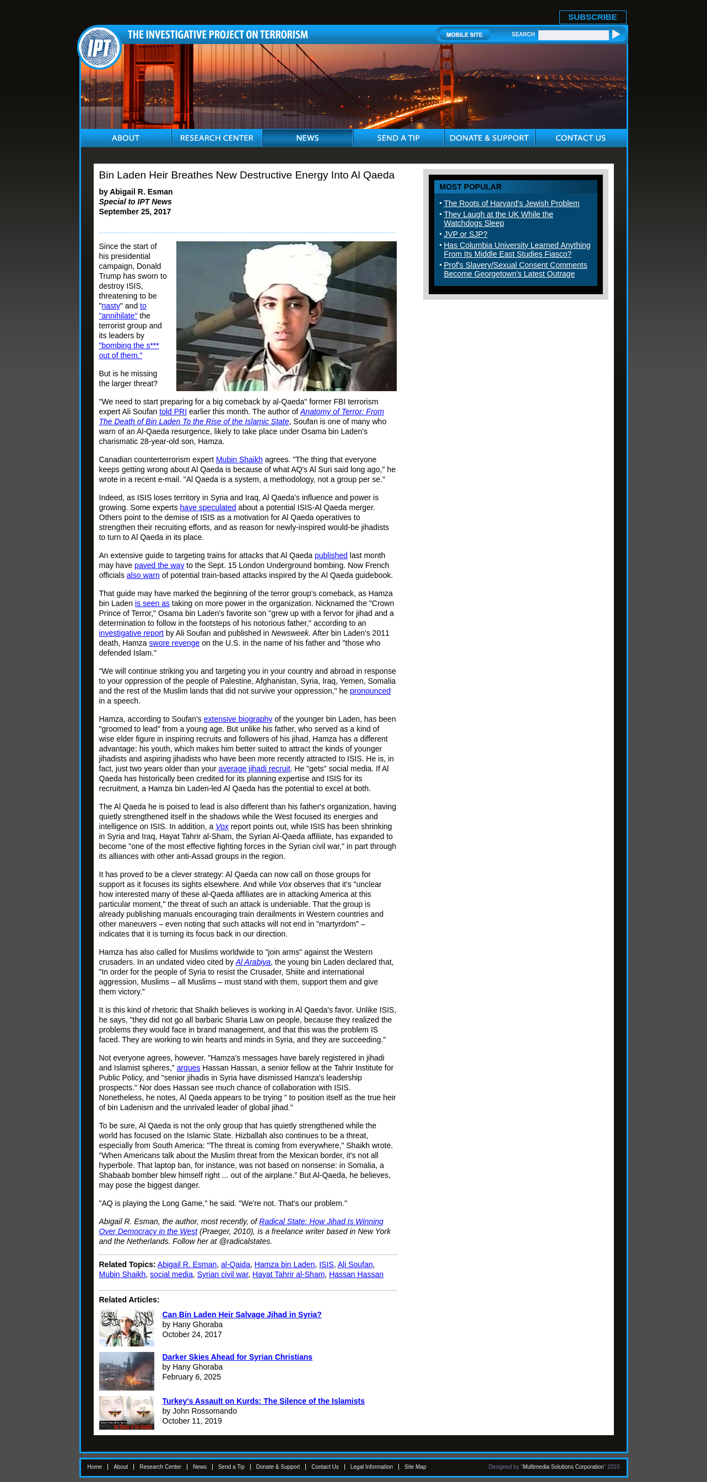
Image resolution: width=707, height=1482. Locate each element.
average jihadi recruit (254, 768)
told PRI (173, 411)
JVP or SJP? (466, 234)
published (331, 555)
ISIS (326, 1264)
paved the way (159, 565)
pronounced (370, 690)
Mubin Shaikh (239, 459)
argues (189, 1067)
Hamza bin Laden (285, 1264)
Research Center (160, 1467)
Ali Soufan (355, 1264)
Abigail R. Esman (187, 1264)
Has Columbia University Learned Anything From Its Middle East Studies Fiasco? (517, 249)
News (200, 1467)
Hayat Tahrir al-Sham (288, 1274)
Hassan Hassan (356, 1274)
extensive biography (238, 719)
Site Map (415, 1467)
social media (171, 1274)
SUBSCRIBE (592, 16)
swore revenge (174, 643)
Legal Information (371, 1467)
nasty (110, 305)
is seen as (152, 603)
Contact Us (324, 1467)
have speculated (208, 507)
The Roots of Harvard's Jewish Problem (512, 203)
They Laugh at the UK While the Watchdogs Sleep (498, 219)
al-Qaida (235, 1264)
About (121, 1467)
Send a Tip (231, 1467)
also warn (143, 575)
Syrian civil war (223, 1274)
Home (95, 1467)
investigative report (131, 633)
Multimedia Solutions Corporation (563, 1467)
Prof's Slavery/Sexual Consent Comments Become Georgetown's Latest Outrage (515, 269)
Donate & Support (278, 1467)
